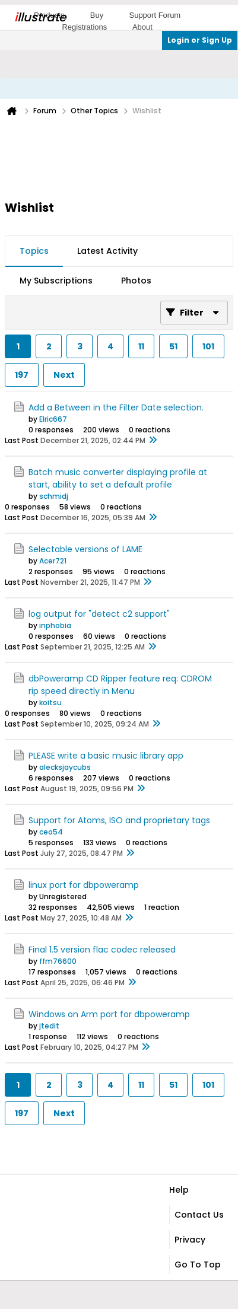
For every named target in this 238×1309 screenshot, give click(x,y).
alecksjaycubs (65, 767)
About (142, 27)
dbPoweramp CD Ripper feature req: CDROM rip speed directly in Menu (120, 685)
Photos (136, 280)
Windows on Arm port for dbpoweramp (109, 1014)
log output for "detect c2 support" (99, 614)
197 (21, 375)
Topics (34, 251)
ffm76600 (58, 961)
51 (173, 346)
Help (179, 1190)
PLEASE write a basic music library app (105, 756)
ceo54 (51, 832)
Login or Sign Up (199, 40)
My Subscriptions (56, 280)
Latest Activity (107, 251)
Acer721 (52, 561)
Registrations (84, 27)
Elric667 (53, 419)
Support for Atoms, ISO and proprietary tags (119, 820)
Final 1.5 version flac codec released (102, 950)
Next (64, 375)
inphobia (55, 625)
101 (208, 346)
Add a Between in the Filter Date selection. (116, 407)
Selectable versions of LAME (85, 549)
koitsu (50, 703)
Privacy (189, 1240)
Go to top (197, 1264)
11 (141, 346)
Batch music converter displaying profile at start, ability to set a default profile (117, 478)
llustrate (40, 17)
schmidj (53, 496)
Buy (96, 15)
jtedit (49, 1026)
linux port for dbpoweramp (83, 885)
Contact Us (199, 1215)
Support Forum (154, 15)
